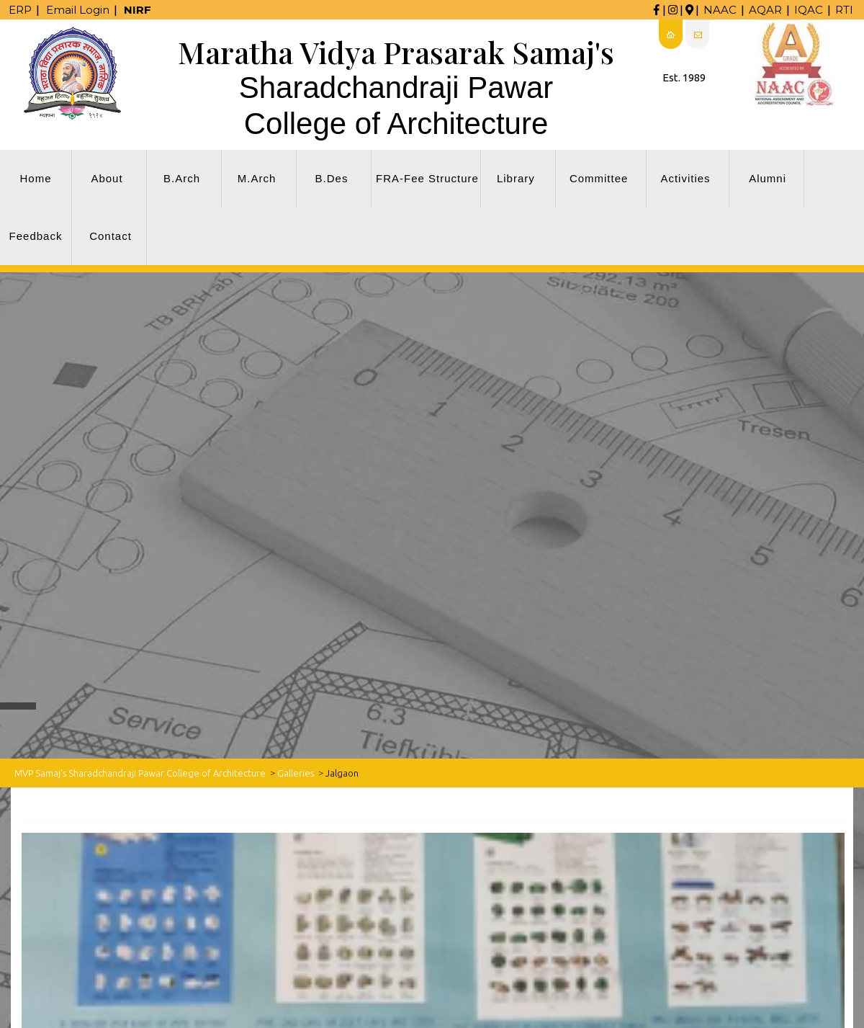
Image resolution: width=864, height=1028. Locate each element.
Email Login (77, 10)
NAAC (720, 10)
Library (516, 178)
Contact (110, 236)
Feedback (36, 236)
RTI (844, 10)
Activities (685, 178)
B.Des (331, 178)
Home (35, 178)
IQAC (808, 10)
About (106, 178)
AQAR (765, 10)
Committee (599, 178)
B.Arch (181, 178)
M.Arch (257, 178)
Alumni (767, 178)
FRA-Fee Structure (427, 178)
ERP (20, 10)
